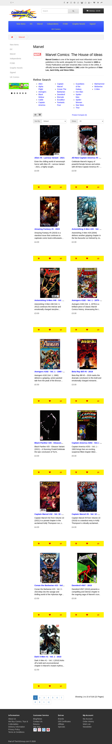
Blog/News (37, 719)
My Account (87, 719)
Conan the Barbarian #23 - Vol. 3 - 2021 (49, 586)
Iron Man (79, 92)
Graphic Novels (78, 24)
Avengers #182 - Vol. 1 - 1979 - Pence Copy (86, 301)
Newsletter (87, 727)
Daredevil (61, 94)
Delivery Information (16, 727)
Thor (78, 108)
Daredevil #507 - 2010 (82, 585)
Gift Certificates (64, 721)
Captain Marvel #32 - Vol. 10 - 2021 (48, 515)
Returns (36, 724)
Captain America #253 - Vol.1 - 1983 (86, 444)
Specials (61, 727)
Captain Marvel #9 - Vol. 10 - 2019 (85, 515)
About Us (12, 719)
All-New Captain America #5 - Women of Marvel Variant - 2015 (87, 159)
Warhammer (99, 84)
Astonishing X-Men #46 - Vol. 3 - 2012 (49, 301)
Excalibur (61, 100)
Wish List (86, 724)
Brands (61, 719)
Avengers (42, 92)
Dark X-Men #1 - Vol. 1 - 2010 (47, 657)
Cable (40, 100)
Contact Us (37, 721)
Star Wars (80, 105)
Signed (92, 24)
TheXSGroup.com (21, 741)
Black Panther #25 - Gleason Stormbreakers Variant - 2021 (48, 444)
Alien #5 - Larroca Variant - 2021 (49, 158)
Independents (52, 24)
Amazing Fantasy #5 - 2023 (47, 229)
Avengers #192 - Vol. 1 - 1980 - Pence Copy (48, 372)
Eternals (60, 97)
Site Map (36, 727)
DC (31, 24)
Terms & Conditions (16, 732)
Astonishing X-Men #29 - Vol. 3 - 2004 (87, 230)
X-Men (97, 89)
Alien (40, 84)
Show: (74, 121)
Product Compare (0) (79, 115)
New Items (21, 24)
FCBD (65, 24)
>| (48, 702)
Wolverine (98, 86)
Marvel (40, 24)
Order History (88, 721)
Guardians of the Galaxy (80, 86)
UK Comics (56, 29)
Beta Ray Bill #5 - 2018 (82, 371)
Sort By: (37, 121)
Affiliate (61, 724)
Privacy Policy (14, 729)
